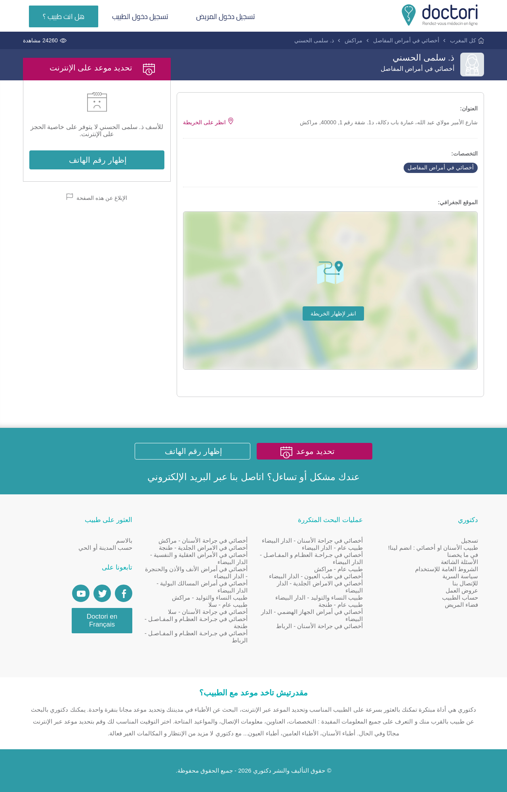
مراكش (353, 40)
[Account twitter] (102, 593)
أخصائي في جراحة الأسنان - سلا (208, 611)
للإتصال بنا (465, 583)
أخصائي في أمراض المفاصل (406, 40)
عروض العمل (462, 590)
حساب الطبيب (460, 597)
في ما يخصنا (462, 554)
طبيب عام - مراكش (338, 569)
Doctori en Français (102, 620)
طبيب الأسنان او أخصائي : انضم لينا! (433, 547)
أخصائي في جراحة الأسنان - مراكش (203, 540)
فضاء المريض (461, 604)
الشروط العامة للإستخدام (446, 569)
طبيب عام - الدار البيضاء (332, 547)
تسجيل (469, 540)
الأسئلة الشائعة (459, 561)
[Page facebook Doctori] (123, 593)
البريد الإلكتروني (179, 476)
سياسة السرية (460, 576)
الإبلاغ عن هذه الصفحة (97, 197)
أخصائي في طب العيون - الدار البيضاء (316, 576)
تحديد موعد (315, 451)
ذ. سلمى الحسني (314, 40)
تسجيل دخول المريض (225, 16)
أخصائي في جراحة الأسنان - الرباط (319, 626)
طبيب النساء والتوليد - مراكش (210, 597)
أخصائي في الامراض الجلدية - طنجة (203, 547)
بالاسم (124, 540)
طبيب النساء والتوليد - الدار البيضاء (319, 597)
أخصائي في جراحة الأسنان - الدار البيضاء (312, 540)
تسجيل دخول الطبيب (140, 16)
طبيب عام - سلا (228, 604)
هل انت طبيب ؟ (63, 16)
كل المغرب (463, 40)
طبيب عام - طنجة (340, 604)
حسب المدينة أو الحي (105, 547)
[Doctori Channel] (81, 593)
